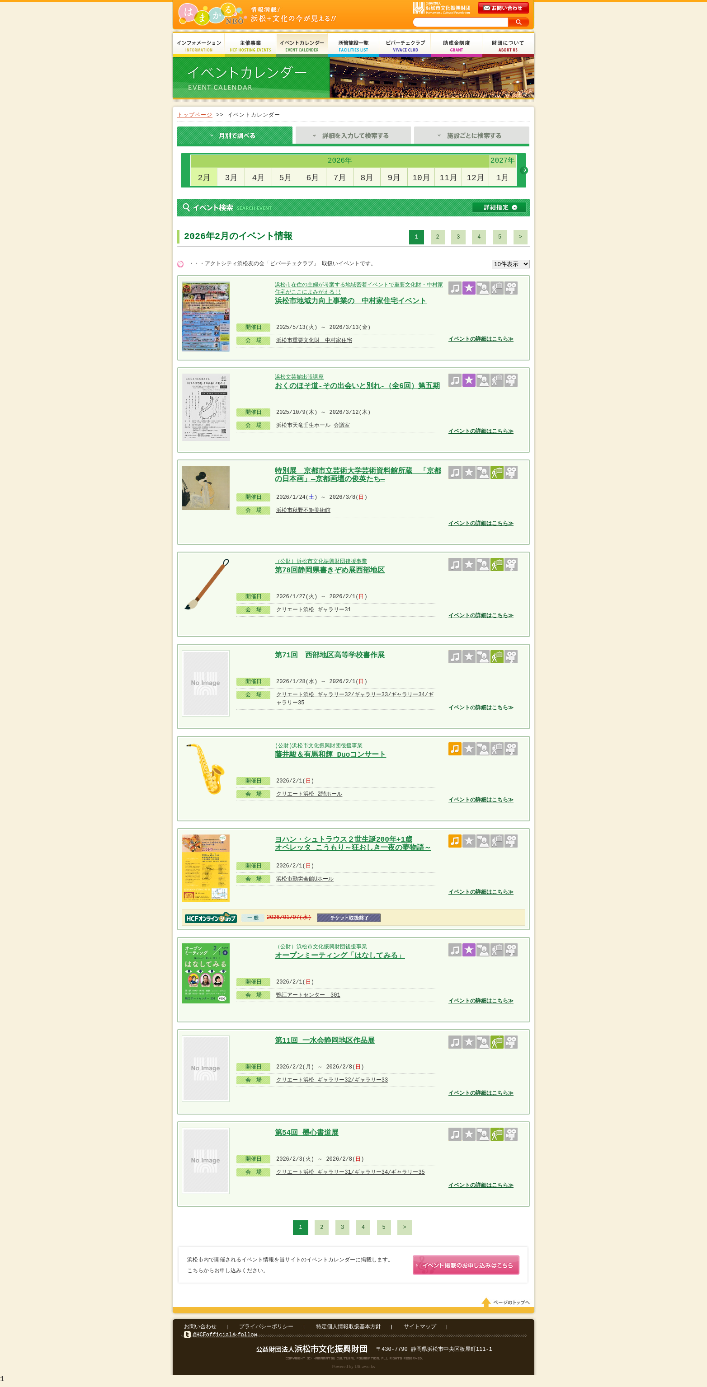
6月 (313, 178)
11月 (448, 178)
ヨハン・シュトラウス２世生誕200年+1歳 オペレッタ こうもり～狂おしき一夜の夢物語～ (353, 843)
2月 (204, 178)
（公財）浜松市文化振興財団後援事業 (321, 561)
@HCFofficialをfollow (225, 1336)
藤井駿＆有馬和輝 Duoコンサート (330, 755)
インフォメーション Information (199, 46)
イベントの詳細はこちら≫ (481, 339)
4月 (258, 178)
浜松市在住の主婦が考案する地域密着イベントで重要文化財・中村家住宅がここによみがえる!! (359, 288)
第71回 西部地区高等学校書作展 (330, 656)
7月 (340, 178)
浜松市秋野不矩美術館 (303, 510)
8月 (367, 178)
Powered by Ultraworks (353, 1368)
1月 (502, 178)
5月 (285, 178)
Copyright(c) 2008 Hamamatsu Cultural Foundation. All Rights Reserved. (353, 1359)
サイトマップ (420, 1328)
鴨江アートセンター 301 (308, 995)
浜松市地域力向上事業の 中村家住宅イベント (351, 301)
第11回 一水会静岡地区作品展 (325, 1041)
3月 (231, 178)
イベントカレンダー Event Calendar (302, 46)
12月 (476, 178)
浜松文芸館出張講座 (299, 377)
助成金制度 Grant (456, 46)
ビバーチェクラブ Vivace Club (405, 46)
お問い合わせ (200, 1328)
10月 (421, 178)
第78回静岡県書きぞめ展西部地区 (330, 571)
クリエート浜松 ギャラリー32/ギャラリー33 (332, 1080)
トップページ (194, 115)
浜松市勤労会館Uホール (305, 879)
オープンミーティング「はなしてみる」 (340, 956)
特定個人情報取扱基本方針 (348, 1328)
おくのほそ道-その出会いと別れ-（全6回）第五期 (357, 386)
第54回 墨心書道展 (307, 1133)
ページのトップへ (507, 1304)
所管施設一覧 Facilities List (353, 46)
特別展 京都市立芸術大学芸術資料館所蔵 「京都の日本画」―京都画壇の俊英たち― (358, 474)
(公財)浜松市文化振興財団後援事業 (319, 746)
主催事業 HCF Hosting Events (250, 46)
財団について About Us (508, 46)
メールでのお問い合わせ (504, 8)
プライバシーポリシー (266, 1328)
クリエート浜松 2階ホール (309, 794)
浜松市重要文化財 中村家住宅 (314, 340)
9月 (394, 178)
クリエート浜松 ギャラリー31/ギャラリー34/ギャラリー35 (350, 1172)
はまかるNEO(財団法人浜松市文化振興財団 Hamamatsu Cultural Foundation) (277, 14)
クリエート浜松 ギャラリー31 (313, 610)
